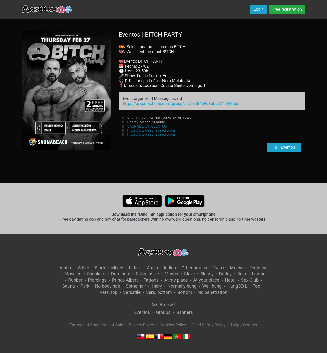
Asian (152, 267)
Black (100, 267)
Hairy (156, 286)
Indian (170, 267)
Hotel (230, 280)
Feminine (258, 267)
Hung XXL (237, 286)
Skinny (206, 273)
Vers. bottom (159, 292)
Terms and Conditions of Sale (96, 325)
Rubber (75, 280)
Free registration (287, 9)
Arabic (65, 267)
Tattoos (151, 280)
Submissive (147, 273)
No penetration (212, 292)
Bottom (184, 292)
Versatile (132, 292)
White (83, 267)
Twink (219, 267)
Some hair (136, 286)
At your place (206, 280)
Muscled (72, 273)
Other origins (194, 267)
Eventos (284, 147)
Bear (241, 273)
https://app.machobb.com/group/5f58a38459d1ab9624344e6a (180, 103)
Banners (184, 312)
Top (256, 286)
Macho (237, 267)
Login (259, 9)
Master (172, 273)
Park (84, 286)
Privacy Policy (141, 325)
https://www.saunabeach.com (151, 130)
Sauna (68, 286)
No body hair (107, 286)
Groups (163, 312)
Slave (189, 273)
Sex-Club (250, 280)
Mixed (117, 267)
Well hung (212, 286)
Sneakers (96, 273)
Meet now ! (163, 305)
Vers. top (109, 292)
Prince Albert (125, 280)
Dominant (121, 273)
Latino (135, 267)
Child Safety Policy (209, 325)
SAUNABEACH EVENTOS (147, 126)
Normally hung (182, 286)
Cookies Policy (172, 325)
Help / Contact (244, 325)
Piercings (97, 280)
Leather (259, 273)
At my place (176, 280)
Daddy (225, 273)
